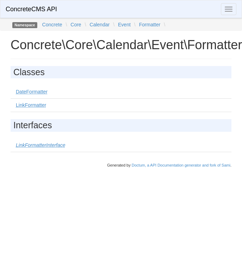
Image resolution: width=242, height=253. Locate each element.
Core (76, 24)
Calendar (100, 24)
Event (124, 24)
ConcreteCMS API (31, 9)
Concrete (52, 24)
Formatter (149, 24)
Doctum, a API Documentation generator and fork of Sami (181, 165)
